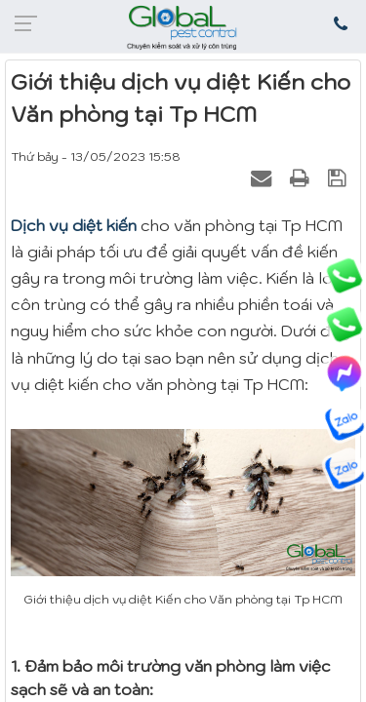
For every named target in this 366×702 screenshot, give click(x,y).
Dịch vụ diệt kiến (74, 225)
